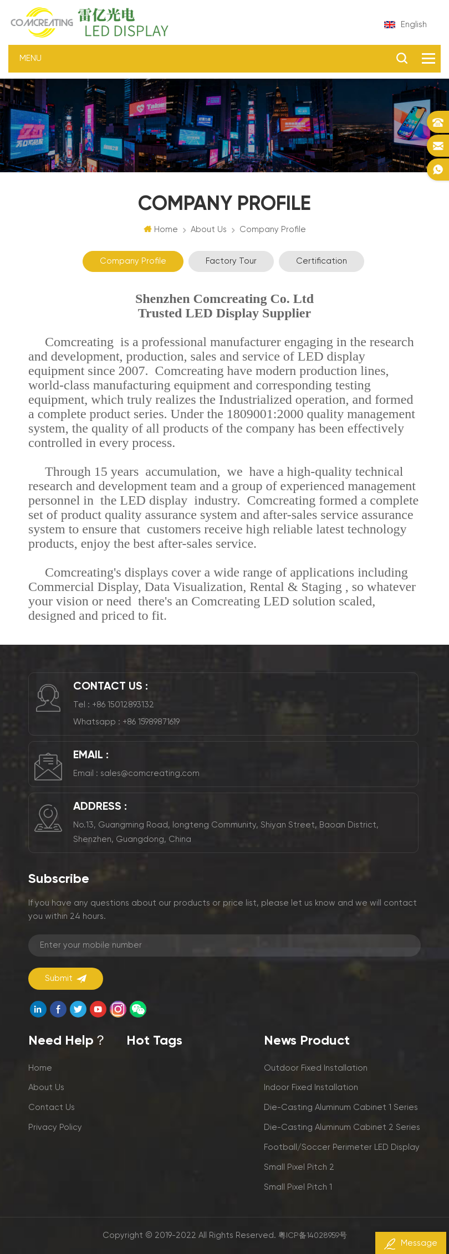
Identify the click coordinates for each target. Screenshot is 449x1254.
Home (161, 229)
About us (46, 1087)
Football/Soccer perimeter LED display (342, 1147)
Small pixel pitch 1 (298, 1187)
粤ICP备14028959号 (312, 1236)
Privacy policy (55, 1127)
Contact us (51, 1107)
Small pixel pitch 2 (299, 1167)
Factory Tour (231, 261)
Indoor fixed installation (311, 1087)
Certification (321, 261)
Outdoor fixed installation (316, 1068)
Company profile (133, 261)
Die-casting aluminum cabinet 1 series (341, 1107)
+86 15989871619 (151, 722)
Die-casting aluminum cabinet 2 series (342, 1127)
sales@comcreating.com (150, 773)
